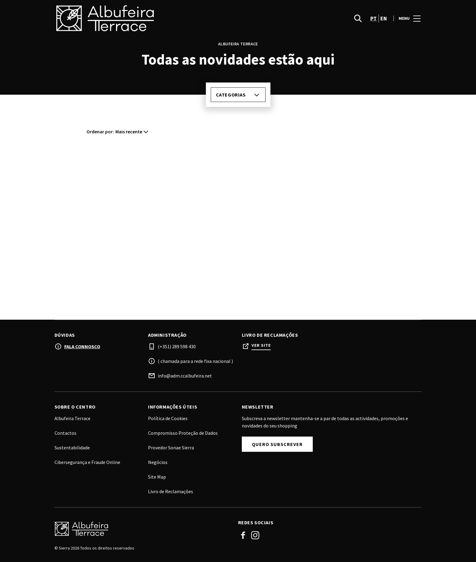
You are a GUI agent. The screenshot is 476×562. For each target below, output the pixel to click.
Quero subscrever (277, 444)
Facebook (243, 535)
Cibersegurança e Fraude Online (87, 462)
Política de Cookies (168, 418)
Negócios (157, 462)
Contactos (65, 433)
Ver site (261, 345)
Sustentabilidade (72, 447)
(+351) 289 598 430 (177, 346)
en (383, 18)
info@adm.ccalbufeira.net (185, 376)
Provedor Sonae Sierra (171, 447)
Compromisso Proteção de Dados (183, 433)
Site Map (157, 477)
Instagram (255, 535)
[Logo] (143, 529)
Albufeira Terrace (72, 418)
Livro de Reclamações (170, 491)
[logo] (147, 18)
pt (373, 18)
